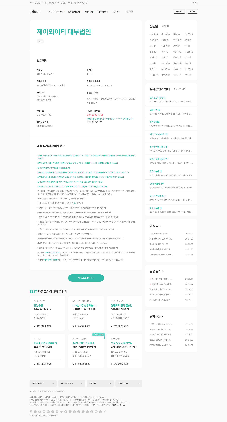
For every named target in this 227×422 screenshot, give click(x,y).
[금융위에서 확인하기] (94, 122)
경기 (40, 41)
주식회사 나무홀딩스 (117, 405)
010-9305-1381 (95, 115)
